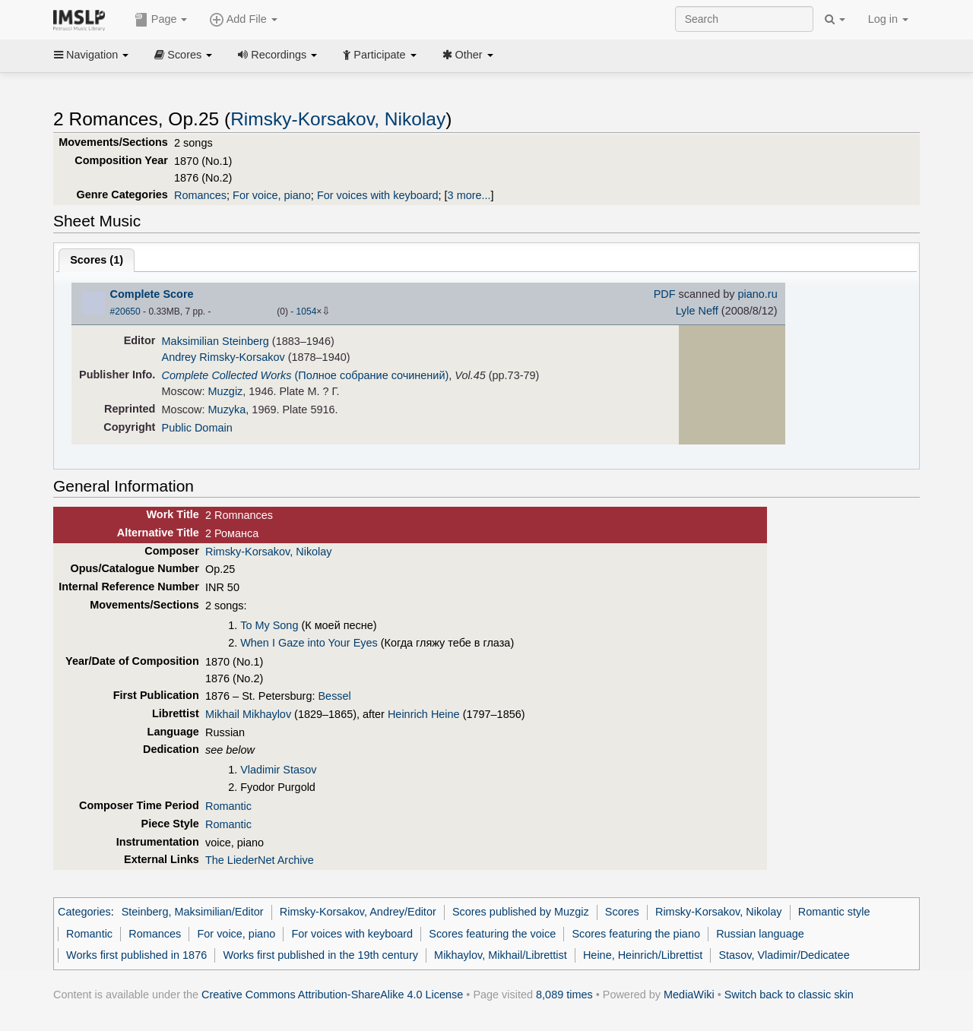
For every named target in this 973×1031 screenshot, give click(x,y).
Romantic (228, 806)
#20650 (125, 311)
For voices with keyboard (378, 195)
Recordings (277, 55)
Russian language (760, 934)
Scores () (96, 260)
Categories (84, 912)
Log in (888, 19)
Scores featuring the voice (492, 934)
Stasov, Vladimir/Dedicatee (783, 955)
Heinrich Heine (424, 714)
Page (161, 20)
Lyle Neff (697, 311)
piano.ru (757, 294)
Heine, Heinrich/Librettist (642, 955)
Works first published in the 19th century (320, 955)
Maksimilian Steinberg (215, 341)
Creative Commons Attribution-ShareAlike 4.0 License (332, 994)
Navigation (91, 55)
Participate (379, 55)
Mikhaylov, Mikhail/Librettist (500, 955)
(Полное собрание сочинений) (305, 375)
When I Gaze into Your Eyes (309, 643)
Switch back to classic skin (789, 994)
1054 (306, 311)
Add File (243, 20)
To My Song (269, 625)
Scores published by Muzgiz (520, 912)
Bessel (334, 696)
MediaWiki (689, 994)
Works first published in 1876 (136, 955)
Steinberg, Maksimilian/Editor (193, 912)
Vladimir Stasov (278, 770)
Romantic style (834, 912)
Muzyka (227, 409)
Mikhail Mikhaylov (248, 714)
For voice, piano (272, 195)
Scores (183, 55)
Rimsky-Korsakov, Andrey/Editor (358, 912)
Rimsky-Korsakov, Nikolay (337, 119)
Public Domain (197, 428)
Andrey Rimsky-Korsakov (223, 357)
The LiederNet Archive (259, 860)
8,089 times (564, 994)
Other (467, 55)
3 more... (469, 195)
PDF (665, 294)
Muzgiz (225, 391)
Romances (200, 195)
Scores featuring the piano (636, 934)
